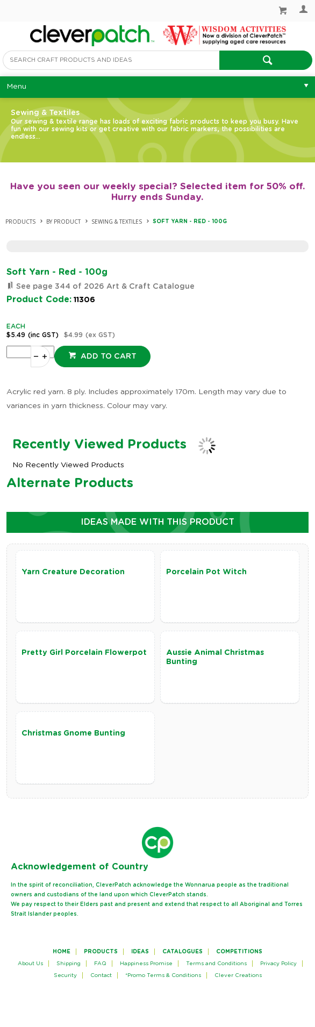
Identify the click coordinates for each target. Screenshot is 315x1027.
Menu (16, 86)
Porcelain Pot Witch (206, 572)
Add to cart (107, 356)
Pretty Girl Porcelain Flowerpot (84, 653)
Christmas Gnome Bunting (73, 733)
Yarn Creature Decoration (73, 572)
